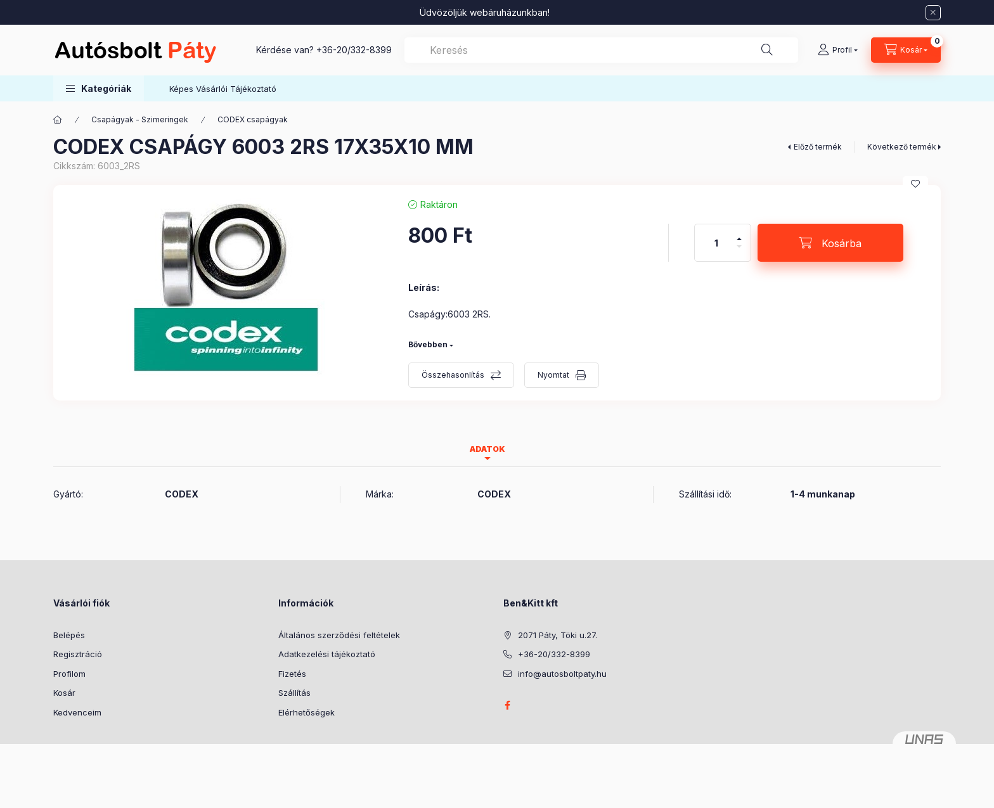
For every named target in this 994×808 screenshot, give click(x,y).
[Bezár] (933, 12)
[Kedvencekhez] (915, 183)
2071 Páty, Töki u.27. (557, 635)
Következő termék (901, 146)
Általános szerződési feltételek (339, 635)
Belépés (69, 635)
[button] (98, 88)
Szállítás (294, 693)
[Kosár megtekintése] (906, 50)
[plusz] (739, 233)
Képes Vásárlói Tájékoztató (222, 89)
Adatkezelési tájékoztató (326, 654)
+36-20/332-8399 (354, 49)
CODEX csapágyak (252, 119)
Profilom (69, 674)
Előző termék (818, 146)
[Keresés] (767, 50)
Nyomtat (553, 375)
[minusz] (739, 252)
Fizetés (292, 674)
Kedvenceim (77, 712)
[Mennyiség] (716, 242)
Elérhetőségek (306, 712)
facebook (507, 705)
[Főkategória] (57, 119)
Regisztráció (77, 654)
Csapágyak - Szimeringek (139, 119)
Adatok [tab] (487, 449)
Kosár (64, 693)
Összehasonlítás (453, 375)
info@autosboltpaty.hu (562, 674)
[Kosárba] (830, 243)
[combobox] (601, 50)
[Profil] (837, 50)
